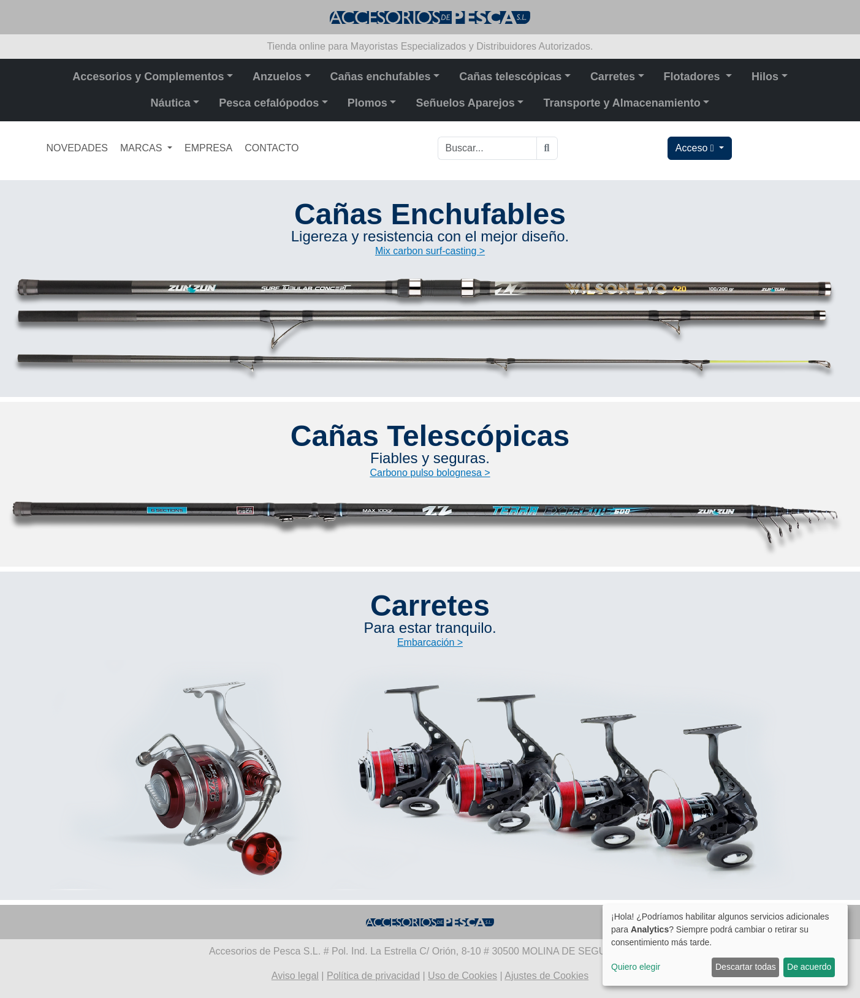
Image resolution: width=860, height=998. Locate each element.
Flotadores (693, 76)
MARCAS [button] (142, 148)
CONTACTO (272, 148)
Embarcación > (430, 642)
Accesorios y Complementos (148, 76)
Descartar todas (745, 967)
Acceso (696, 148)
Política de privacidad (373, 975)
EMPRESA (208, 148)
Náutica (171, 103)
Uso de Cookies (462, 975)
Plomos (367, 103)
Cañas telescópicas (510, 76)
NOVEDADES (77, 148)
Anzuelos (277, 76)
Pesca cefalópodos (269, 103)
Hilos (765, 76)
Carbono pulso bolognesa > (430, 472)
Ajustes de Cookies (546, 975)
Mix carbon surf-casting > (430, 251)
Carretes (612, 76)
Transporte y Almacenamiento (621, 103)
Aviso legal (295, 975)
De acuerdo (809, 967)
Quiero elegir (635, 967)
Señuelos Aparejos (465, 103)
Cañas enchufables (380, 76)
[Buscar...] (487, 148)
